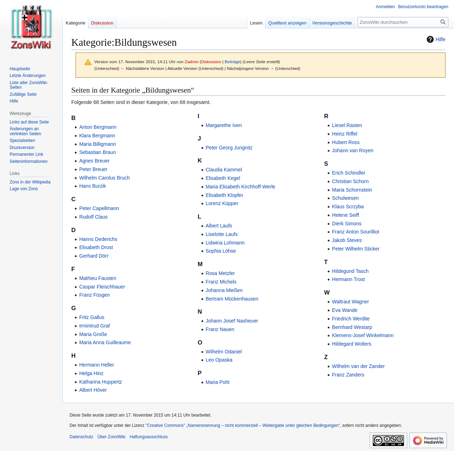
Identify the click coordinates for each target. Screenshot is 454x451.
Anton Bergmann (97, 127)
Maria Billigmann (97, 144)
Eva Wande (345, 310)
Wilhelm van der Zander (358, 366)
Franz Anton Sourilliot (355, 232)
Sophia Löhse (221, 251)
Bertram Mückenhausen (232, 299)
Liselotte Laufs (222, 234)
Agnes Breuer (94, 161)
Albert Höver (93, 390)
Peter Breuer (93, 169)
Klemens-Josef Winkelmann (363, 335)
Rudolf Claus (93, 217)
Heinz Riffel (344, 134)
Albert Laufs (219, 226)
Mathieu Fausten (97, 278)
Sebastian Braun (97, 152)
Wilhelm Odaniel (224, 351)
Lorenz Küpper (222, 203)
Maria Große (93, 334)
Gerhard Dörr (93, 256)
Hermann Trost (348, 279)
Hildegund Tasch (350, 271)
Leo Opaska (219, 360)
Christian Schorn (350, 181)
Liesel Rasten (347, 125)
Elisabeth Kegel (223, 178)
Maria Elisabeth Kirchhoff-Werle (240, 186)
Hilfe (435, 39)
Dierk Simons (346, 223)
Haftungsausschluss (148, 436)
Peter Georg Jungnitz (229, 147)
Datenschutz (81, 436)
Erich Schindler (348, 173)
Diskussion (211, 61)
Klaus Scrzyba (348, 206)
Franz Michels (221, 282)
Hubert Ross (346, 142)
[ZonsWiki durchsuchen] (403, 22)
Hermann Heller (96, 365)
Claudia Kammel (224, 169)
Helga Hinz (91, 373)
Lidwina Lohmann (225, 243)
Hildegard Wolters (351, 344)
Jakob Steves (347, 240)
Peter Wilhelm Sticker (356, 249)
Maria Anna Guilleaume (105, 342)
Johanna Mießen (224, 290)
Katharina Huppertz (100, 382)
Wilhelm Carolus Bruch (104, 178)
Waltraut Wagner (350, 301)
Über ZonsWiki (112, 436)
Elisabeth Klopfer (224, 195)
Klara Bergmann (97, 135)
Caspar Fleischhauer (102, 287)
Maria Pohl (217, 382)
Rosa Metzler (220, 273)
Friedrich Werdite (351, 318)
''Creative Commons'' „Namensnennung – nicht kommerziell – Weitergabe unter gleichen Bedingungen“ (242, 425)
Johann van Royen (352, 150)
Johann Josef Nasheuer (232, 321)
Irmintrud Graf (94, 326)
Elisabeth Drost (96, 247)
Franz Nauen (220, 329)
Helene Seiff (345, 215)
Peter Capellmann (99, 208)
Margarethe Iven (224, 125)
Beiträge (232, 61)
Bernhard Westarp (352, 327)
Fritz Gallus (91, 317)
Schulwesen (345, 198)
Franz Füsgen (94, 295)
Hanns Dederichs (98, 239)
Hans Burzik (92, 186)
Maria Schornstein (352, 190)
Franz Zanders (348, 375)
